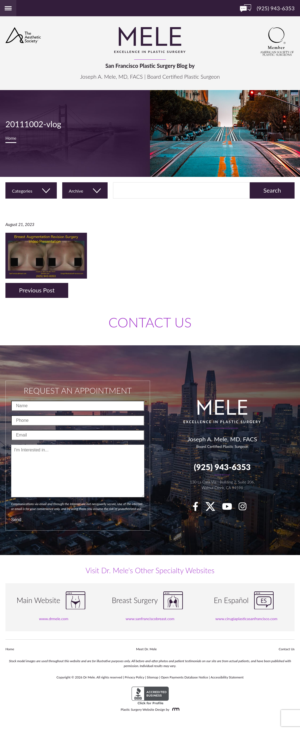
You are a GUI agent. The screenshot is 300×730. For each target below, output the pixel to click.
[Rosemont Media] (174, 709)
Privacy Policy (134, 677)
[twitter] (213, 508)
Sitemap (152, 677)
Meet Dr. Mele (146, 649)
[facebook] (198, 508)
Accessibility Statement (227, 677)
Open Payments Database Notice (184, 677)
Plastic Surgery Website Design (143, 709)
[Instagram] (245, 508)
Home (10, 138)
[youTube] (230, 508)
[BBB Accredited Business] (150, 696)
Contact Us (287, 649)
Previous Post (37, 290)
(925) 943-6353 (222, 467)
